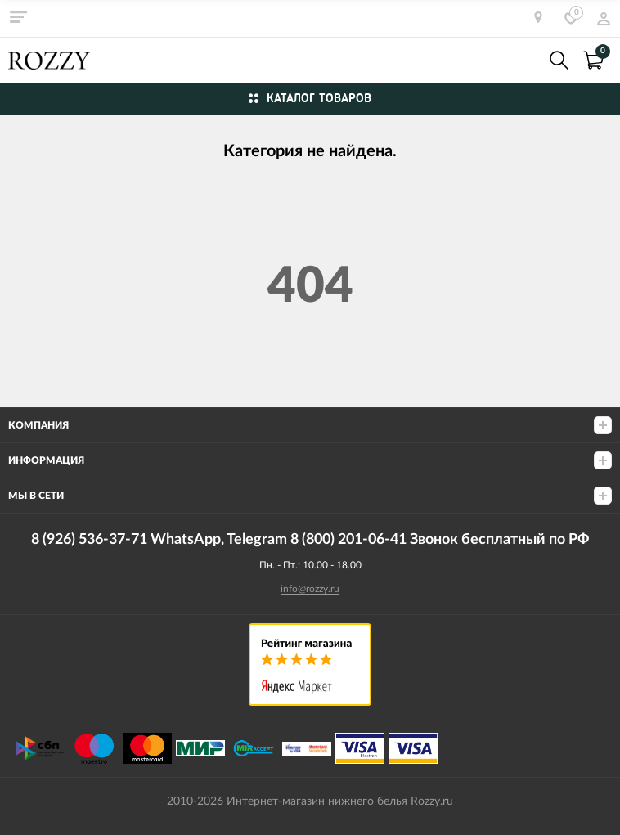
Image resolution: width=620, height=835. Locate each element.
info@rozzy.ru (310, 589)
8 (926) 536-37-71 (523, 60)
